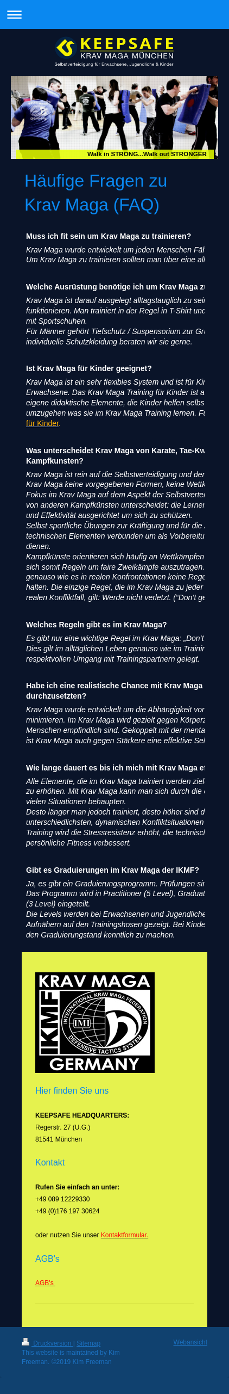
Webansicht (190, 1342)
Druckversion (47, 1343)
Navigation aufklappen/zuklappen (114, 14)
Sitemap (88, 1343)
